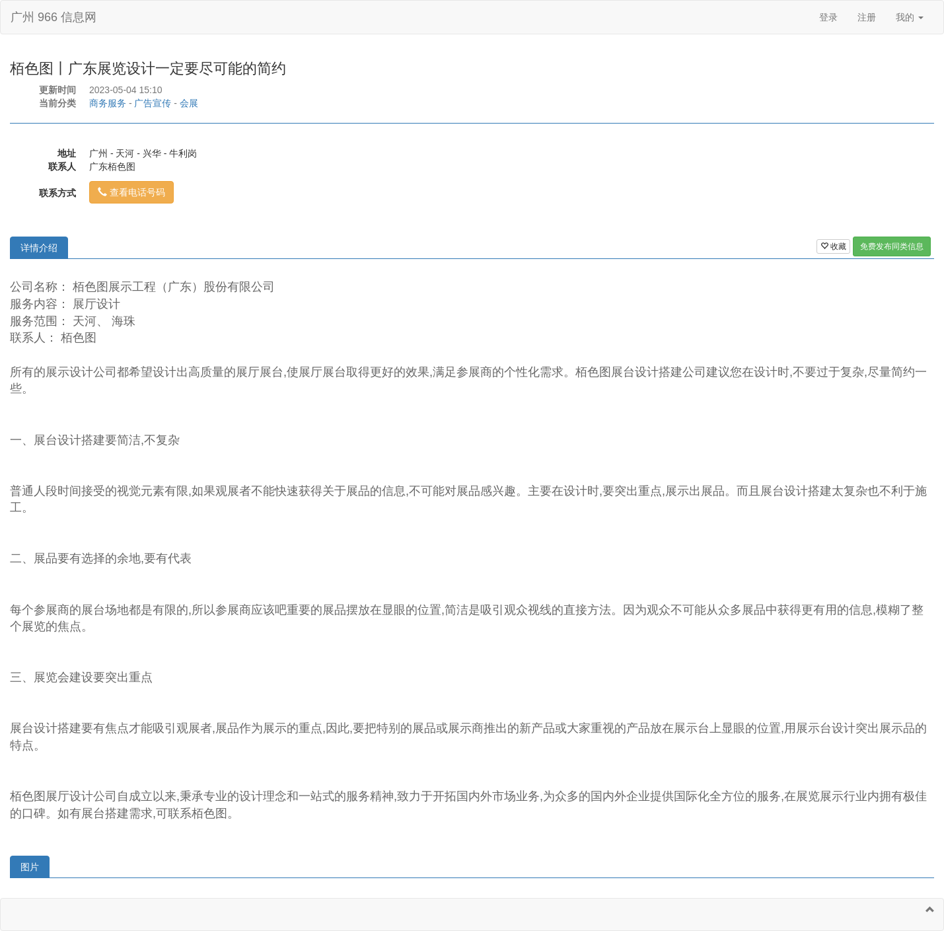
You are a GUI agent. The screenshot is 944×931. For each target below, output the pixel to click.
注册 (866, 17)
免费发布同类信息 (892, 246)
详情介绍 (38, 247)
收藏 (833, 246)
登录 (828, 17)
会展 (189, 103)
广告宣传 (152, 103)
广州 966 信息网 (53, 17)
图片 (29, 867)
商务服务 (107, 103)
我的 (910, 17)
